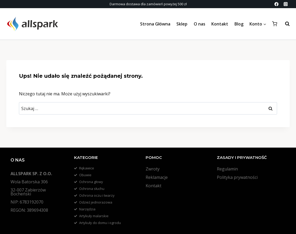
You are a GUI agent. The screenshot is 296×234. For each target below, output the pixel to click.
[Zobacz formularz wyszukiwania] (285, 24)
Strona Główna (155, 24)
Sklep (181, 24)
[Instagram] (286, 4)
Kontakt (219, 24)
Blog (238, 24)
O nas (199, 24)
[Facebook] (276, 4)
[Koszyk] (274, 23)
